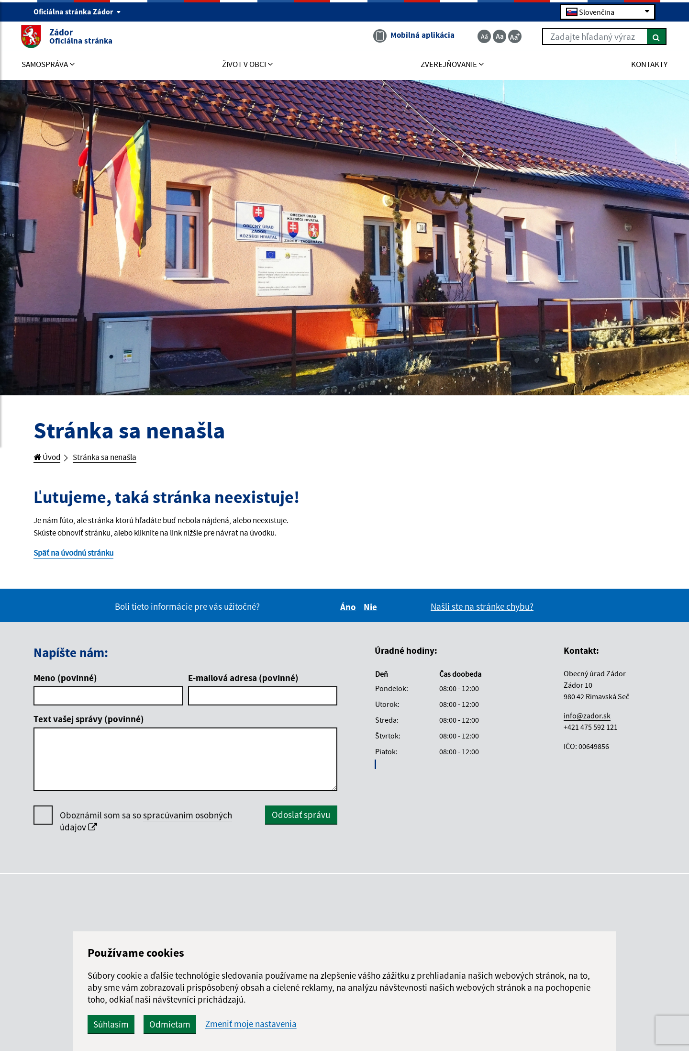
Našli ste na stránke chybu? (482, 611)
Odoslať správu (301, 820)
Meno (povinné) (65, 683)
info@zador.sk (587, 720)
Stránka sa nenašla (113, 458)
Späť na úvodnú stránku (78, 557)
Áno (349, 612)
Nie (372, 612)
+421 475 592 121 (591, 732)
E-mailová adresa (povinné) (243, 683)
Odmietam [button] (268, 1024)
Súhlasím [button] (210, 1024)
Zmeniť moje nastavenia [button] (350, 1024)
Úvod (48, 458)
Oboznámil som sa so (146, 827)
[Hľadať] (643, 37)
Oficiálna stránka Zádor (77, 12)
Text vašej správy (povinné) (88, 724)
